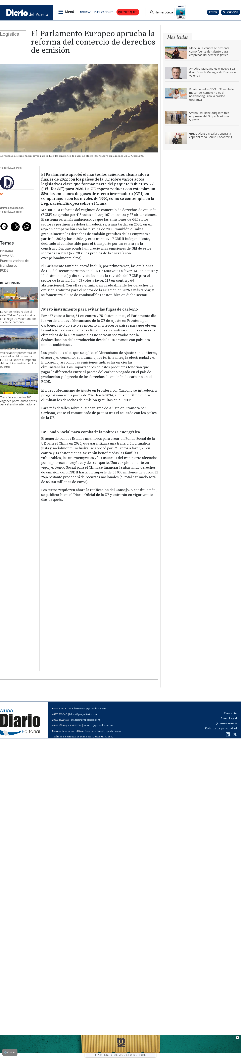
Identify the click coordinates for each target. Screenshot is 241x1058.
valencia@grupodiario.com (98, 725)
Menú (69, 12)
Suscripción (230, 12)
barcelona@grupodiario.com (90, 708)
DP (1, 194)
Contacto (230, 713)
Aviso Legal (229, 718)
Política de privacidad (221, 728)
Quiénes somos (226, 723)
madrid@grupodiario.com (85, 719)
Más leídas (177, 37)
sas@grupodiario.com (110, 731)
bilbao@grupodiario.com (83, 714)
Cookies (9, 1052)
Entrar (213, 12)
